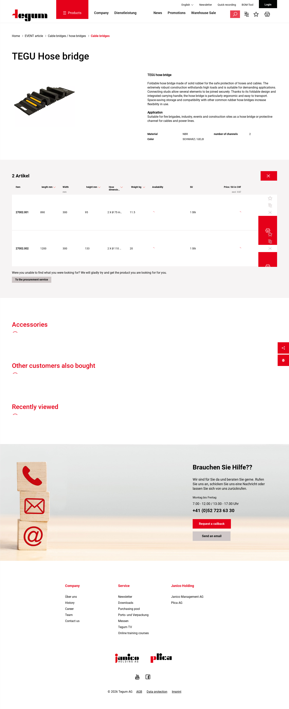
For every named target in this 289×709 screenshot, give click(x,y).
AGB (139, 663)
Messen (123, 592)
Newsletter (205, 4)
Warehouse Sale (203, 13)
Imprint (176, 663)
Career (69, 580)
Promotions (176, 13)
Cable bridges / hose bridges (67, 36)
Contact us (72, 592)
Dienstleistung (125, 13)
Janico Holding (182, 557)
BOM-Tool (247, 4)
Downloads (125, 574)
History (70, 574)
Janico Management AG (187, 568)
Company (101, 13)
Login (268, 4)
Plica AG (176, 574)
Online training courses (133, 604)
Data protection (157, 663)
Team (69, 586)
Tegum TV (125, 598)
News (157, 13)
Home (16, 36)
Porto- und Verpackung (133, 586)
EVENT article (34, 36)
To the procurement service (31, 251)
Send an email (211, 508)
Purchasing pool (129, 580)
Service (124, 557)
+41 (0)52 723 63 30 (213, 482)
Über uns (71, 568)
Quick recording (227, 4)
